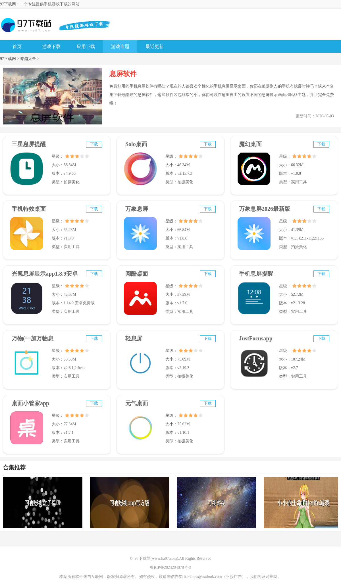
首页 (17, 46)
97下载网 (8, 59)
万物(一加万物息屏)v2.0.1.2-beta (32, 341)
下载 (94, 144)
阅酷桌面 (136, 273)
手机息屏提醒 (256, 273)
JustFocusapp (256, 338)
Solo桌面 (136, 144)
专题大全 (28, 59)
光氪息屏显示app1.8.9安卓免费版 (45, 276)
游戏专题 (120, 46)
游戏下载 (51, 46)
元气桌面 (136, 403)
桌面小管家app (30, 403)
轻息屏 (133, 338)
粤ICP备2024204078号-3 (170, 567)
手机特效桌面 (29, 209)
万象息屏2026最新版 (264, 209)
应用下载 (86, 46)
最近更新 (154, 46)
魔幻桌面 (250, 144)
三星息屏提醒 (29, 144)
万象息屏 (136, 209)
